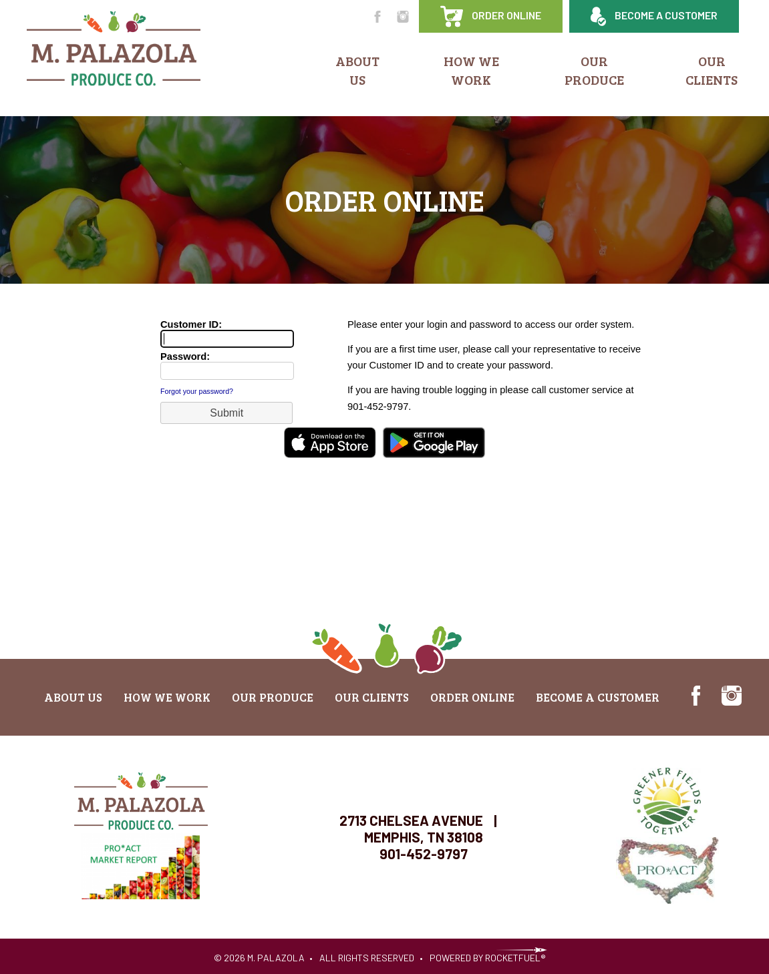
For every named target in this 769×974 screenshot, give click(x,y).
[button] (226, 413)
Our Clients (711, 70)
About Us (357, 70)
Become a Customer (654, 16)
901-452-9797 (423, 853)
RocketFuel (513, 957)
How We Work (471, 70)
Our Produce (594, 70)
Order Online (490, 16)
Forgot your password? (196, 391)
